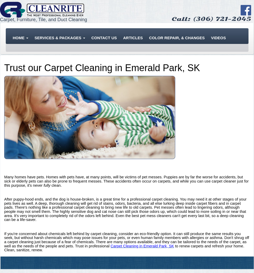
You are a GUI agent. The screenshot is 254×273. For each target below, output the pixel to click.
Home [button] (20, 38)
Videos (218, 38)
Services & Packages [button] (60, 38)
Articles (133, 38)
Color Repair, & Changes (177, 38)
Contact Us (104, 38)
